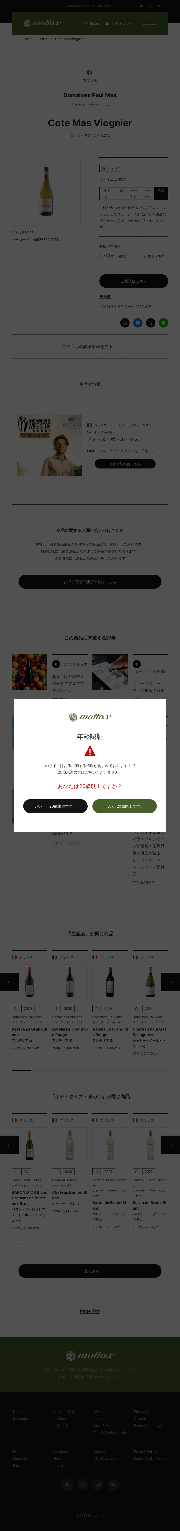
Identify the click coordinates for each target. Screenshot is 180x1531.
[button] (124, 806)
